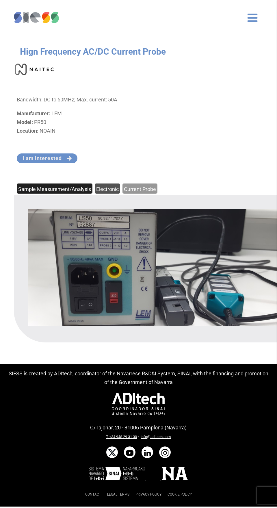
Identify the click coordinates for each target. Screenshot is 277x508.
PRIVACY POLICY (148, 494)
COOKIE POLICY (180, 494)
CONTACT (93, 494)
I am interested (47, 158)
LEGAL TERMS (118, 494)
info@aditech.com (156, 437)
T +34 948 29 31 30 (121, 437)
